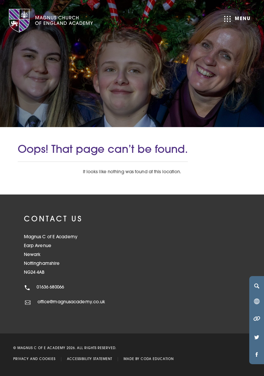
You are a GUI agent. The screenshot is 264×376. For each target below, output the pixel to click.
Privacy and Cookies (34, 359)
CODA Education (157, 359)
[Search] (256, 285)
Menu (237, 19)
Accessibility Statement (89, 359)
